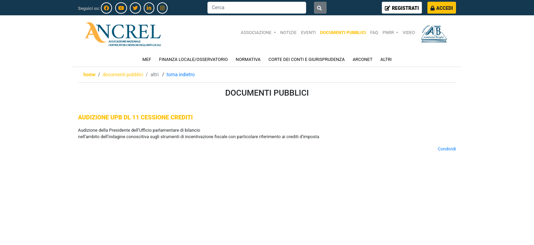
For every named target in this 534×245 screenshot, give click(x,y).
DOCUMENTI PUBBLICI (343, 32)
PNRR (388, 32)
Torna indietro (181, 74)
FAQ (374, 32)
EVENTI (308, 32)
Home (89, 74)
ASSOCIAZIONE (257, 32)
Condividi (447, 148)
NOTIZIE (288, 32)
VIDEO (409, 32)
